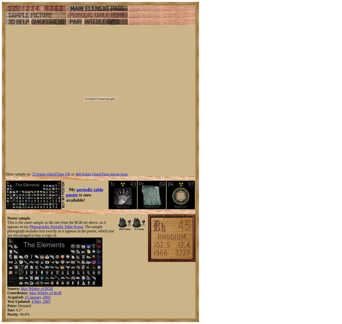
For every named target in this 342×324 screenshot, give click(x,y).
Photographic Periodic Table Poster (56, 227)
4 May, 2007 (41, 301)
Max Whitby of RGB (37, 289)
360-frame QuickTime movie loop (101, 174)
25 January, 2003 (38, 297)
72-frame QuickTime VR (51, 174)
